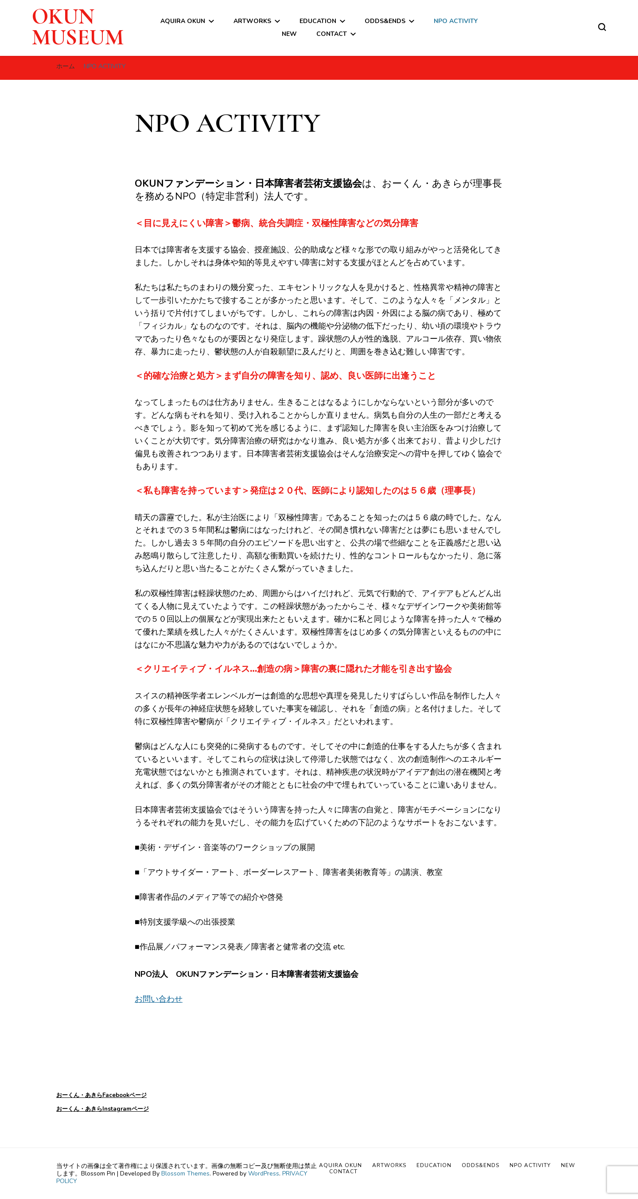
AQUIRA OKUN (182, 21)
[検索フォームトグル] (602, 27)
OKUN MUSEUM (78, 27)
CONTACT (331, 34)
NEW (289, 34)
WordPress (263, 1173)
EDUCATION (318, 21)
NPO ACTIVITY (456, 21)
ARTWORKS (252, 21)
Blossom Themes (185, 1173)
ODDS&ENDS (385, 21)
